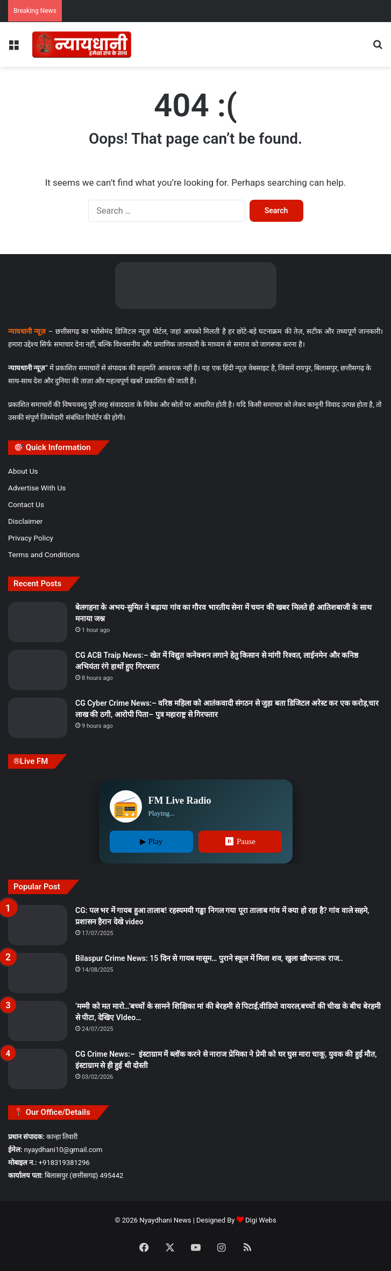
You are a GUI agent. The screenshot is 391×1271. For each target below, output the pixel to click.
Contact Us (26, 504)
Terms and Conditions (44, 554)
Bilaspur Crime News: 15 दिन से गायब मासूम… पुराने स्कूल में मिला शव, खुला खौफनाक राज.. (209, 958)
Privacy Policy (30, 537)
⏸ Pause (239, 841)
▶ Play (151, 841)
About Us (23, 471)
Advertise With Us (37, 487)
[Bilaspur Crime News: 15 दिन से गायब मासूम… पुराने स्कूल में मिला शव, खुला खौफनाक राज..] (37, 973)
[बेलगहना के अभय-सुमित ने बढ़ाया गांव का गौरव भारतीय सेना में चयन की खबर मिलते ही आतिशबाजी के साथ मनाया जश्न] (37, 622)
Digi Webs (260, 1220)
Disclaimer (25, 521)
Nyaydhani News (164, 1220)
